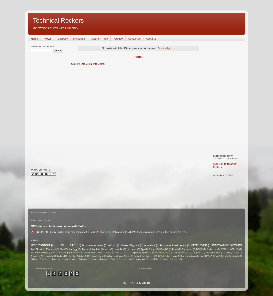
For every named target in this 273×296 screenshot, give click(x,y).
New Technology (68, 249)
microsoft (62, 252)
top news (131, 249)
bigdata (96, 249)
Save (175, 256)
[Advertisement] (45, 110)
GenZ (236, 253)
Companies (187, 249)
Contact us (134, 38)
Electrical (51, 249)
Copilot (135, 253)
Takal (226, 256)
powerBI (118, 249)
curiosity (44, 259)
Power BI (137, 256)
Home (34, 38)
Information (40, 245)
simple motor (141, 259)
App (143, 249)
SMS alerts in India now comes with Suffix (58, 226)
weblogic (175, 259)
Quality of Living (39, 252)
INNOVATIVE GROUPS (227, 245)
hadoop (75, 259)
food (66, 259)
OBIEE (109, 256)
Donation (184, 253)
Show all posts (166, 48)
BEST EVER (199, 245)
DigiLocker (211, 249)
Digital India (147, 253)
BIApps (152, 249)
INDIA (223, 249)
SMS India (164, 256)
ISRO (83, 256)
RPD (155, 256)
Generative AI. (37, 256)
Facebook (62, 38)
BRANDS (163, 249)
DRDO (199, 249)
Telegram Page (99, 38)
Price (147, 256)
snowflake (154, 259)
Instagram (79, 38)
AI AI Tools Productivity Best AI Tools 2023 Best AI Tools (95, 253)
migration (106, 259)
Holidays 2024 (62, 256)
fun (52, 252)
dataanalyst (56, 259)
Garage (227, 253)
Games (217, 253)
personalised (127, 259)
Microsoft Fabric (96, 256)
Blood (175, 249)
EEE (194, 253)
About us (151, 38)
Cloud (39, 249)
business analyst (92, 245)
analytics (149, 245)
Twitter (47, 38)
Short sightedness (188, 256)
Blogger (146, 283)
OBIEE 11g (66, 245)
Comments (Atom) (95, 64)
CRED (125, 253)
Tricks (85, 249)
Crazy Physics (130, 245)
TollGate (235, 256)
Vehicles (34, 259)
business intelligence (173, 245)
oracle (115, 259)
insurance (95, 259)
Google (50, 256)
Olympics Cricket (123, 256)
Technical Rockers (58, 20)
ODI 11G (234, 249)
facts (107, 249)
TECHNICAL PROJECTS (210, 256)
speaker (165, 259)
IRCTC (75, 256)
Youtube (118, 38)
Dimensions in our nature (166, 253)
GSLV (208, 253)
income (84, 259)
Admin (112, 245)
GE (200, 253)
